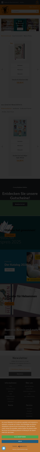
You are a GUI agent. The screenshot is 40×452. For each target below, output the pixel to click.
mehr (20, 441)
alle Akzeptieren (20, 437)
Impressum (14, 449)
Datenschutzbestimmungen (22, 449)
